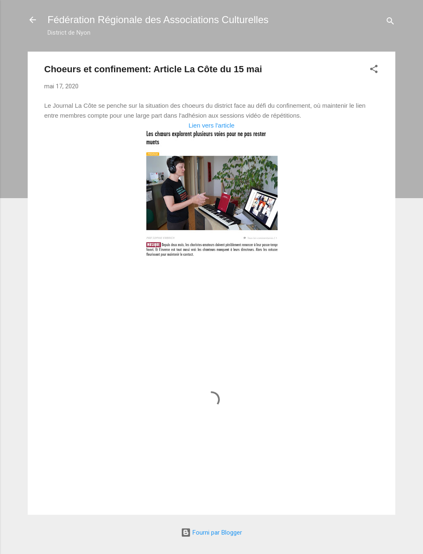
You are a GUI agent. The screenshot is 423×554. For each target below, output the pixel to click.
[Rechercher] (390, 22)
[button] (374, 70)
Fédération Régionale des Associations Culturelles (158, 19)
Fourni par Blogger (211, 532)
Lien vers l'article (211, 125)
